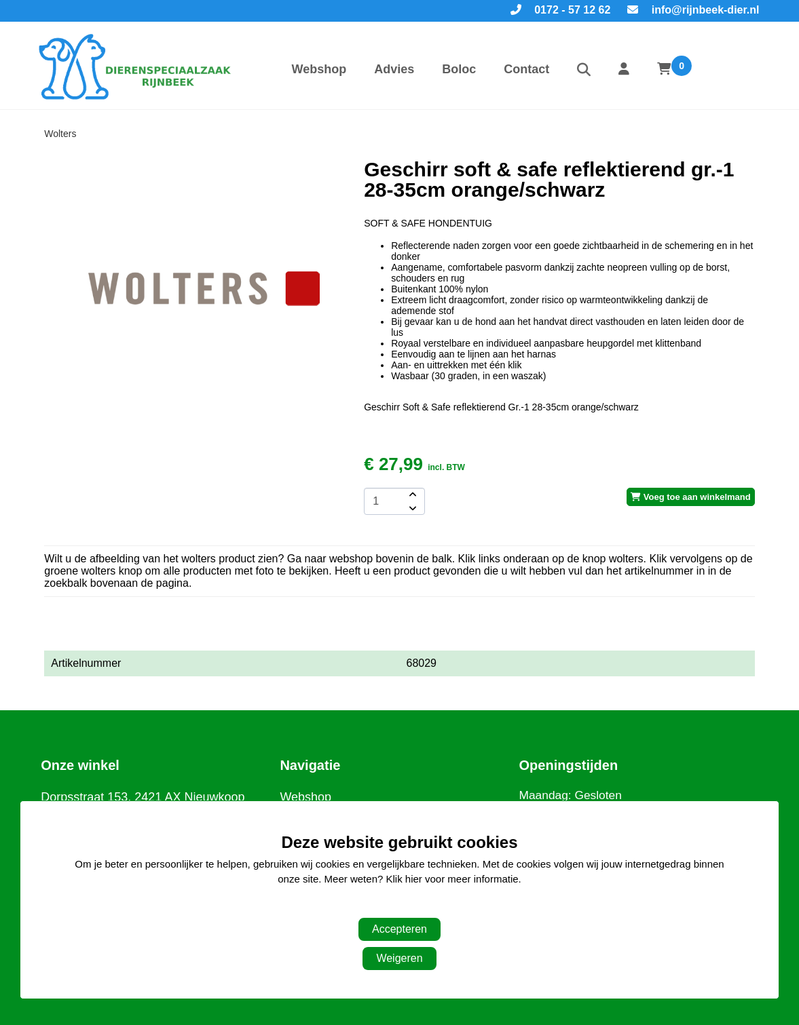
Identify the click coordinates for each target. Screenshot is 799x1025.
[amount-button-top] (411, 494)
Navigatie (310, 765)
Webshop (319, 69)
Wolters (60, 133)
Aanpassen (392, 906)
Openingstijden (568, 765)
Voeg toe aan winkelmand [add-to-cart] (691, 497)
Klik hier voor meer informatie (452, 879)
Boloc (459, 69)
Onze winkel (80, 765)
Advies (394, 69)
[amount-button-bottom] (411, 508)
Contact (526, 69)
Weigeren (399, 958)
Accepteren (399, 929)
